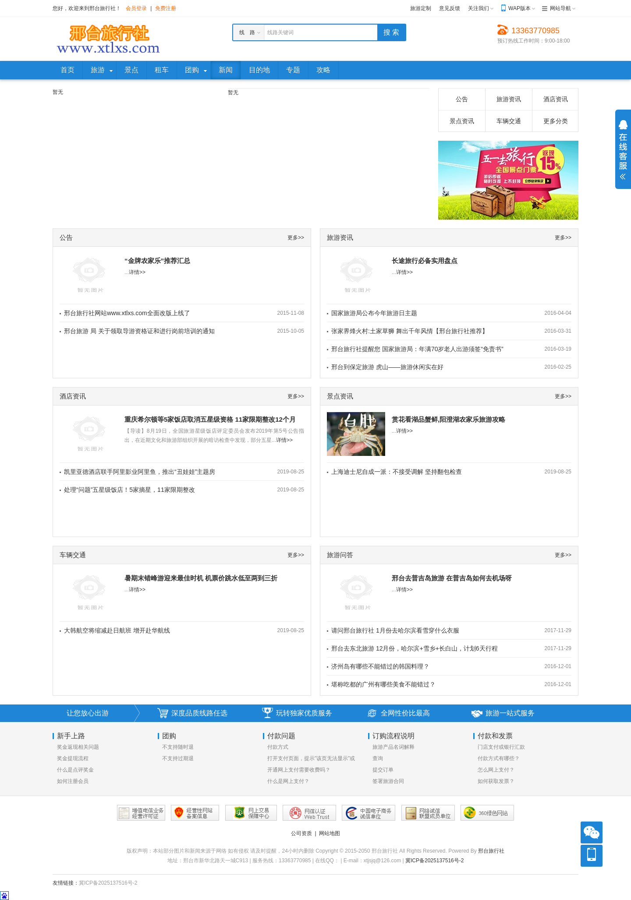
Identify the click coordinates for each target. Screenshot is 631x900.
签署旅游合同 (388, 781)
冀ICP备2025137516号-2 (434, 860)
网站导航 (560, 8)
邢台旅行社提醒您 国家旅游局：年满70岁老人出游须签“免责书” (417, 348)
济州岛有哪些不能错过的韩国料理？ (380, 666)
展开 (623, 149)
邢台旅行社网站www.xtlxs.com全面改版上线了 (127, 313)
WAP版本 (519, 8)
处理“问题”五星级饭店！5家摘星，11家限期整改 (129, 489)
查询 (377, 758)
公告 (462, 99)
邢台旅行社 (491, 851)
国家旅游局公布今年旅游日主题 (374, 313)
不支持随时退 (178, 747)
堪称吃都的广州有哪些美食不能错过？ (383, 684)
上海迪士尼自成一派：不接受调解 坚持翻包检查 (396, 471)
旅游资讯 (508, 99)
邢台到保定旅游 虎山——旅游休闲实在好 (387, 366)
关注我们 (478, 8)
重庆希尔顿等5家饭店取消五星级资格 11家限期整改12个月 (210, 419)
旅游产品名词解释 (393, 747)
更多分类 (555, 121)
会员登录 (136, 8)
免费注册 (165, 8)
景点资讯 (462, 121)
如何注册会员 (73, 781)
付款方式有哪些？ (499, 758)
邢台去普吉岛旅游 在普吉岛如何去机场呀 (452, 578)
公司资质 (301, 833)
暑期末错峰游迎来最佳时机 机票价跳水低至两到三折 (200, 578)
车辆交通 (508, 121)
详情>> (137, 272)
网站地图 (329, 833)
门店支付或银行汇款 (501, 747)
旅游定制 (420, 8)
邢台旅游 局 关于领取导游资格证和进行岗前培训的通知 (139, 330)
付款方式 (277, 747)
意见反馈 (449, 8)
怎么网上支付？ (496, 770)
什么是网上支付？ (288, 781)
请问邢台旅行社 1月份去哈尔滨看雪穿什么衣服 (395, 630)
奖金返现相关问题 (78, 747)
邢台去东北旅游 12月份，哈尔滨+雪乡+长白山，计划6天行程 (414, 648)
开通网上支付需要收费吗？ (298, 770)
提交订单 (382, 770)
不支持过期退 (178, 758)
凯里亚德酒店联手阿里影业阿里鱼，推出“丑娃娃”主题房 (139, 471)
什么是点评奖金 (75, 770)
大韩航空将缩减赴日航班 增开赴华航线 (117, 630)
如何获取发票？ (496, 781)
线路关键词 (280, 32)
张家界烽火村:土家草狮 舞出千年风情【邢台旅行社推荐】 (409, 330)
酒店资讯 (555, 99)
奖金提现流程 (73, 758)
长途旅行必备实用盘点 (424, 260)
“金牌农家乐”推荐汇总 (157, 260)
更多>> (295, 238)
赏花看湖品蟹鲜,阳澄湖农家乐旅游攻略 (448, 419)
